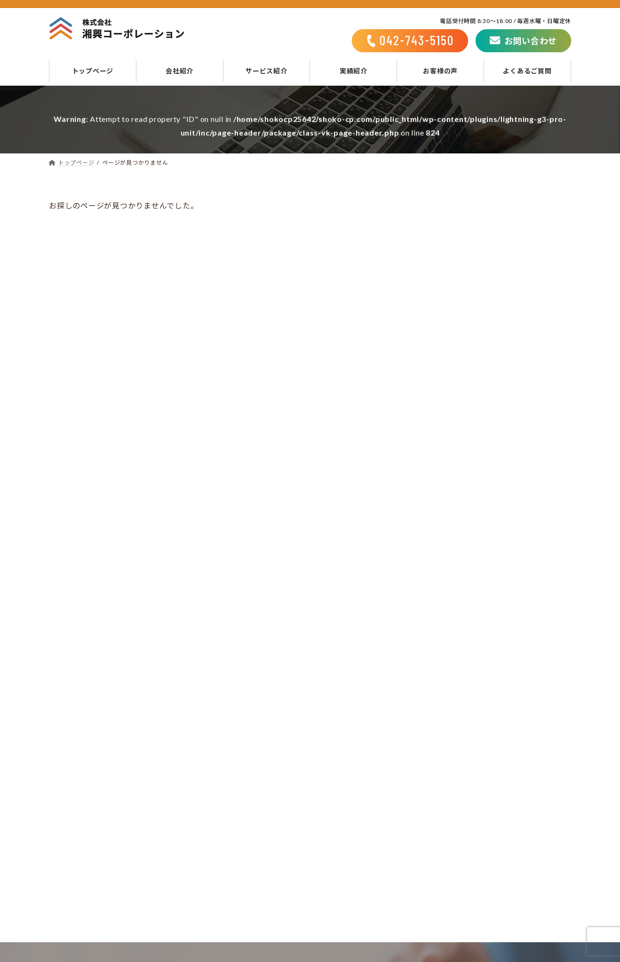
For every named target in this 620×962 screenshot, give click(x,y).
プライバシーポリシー (488, 788)
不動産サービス (357, 843)
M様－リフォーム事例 (519, 212)
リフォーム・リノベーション (381, 816)
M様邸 (495, 402)
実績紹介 (331, 871)
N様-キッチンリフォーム (524, 354)
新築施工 (345, 830)
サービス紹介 (339, 802)
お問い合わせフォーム (423, 701)
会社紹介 (331, 788)
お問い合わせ (472, 773)
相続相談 (345, 857)
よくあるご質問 (343, 899)
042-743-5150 (217, 700)
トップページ (339, 773)
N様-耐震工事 (506, 259)
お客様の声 (335, 885)
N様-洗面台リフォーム (520, 307)
